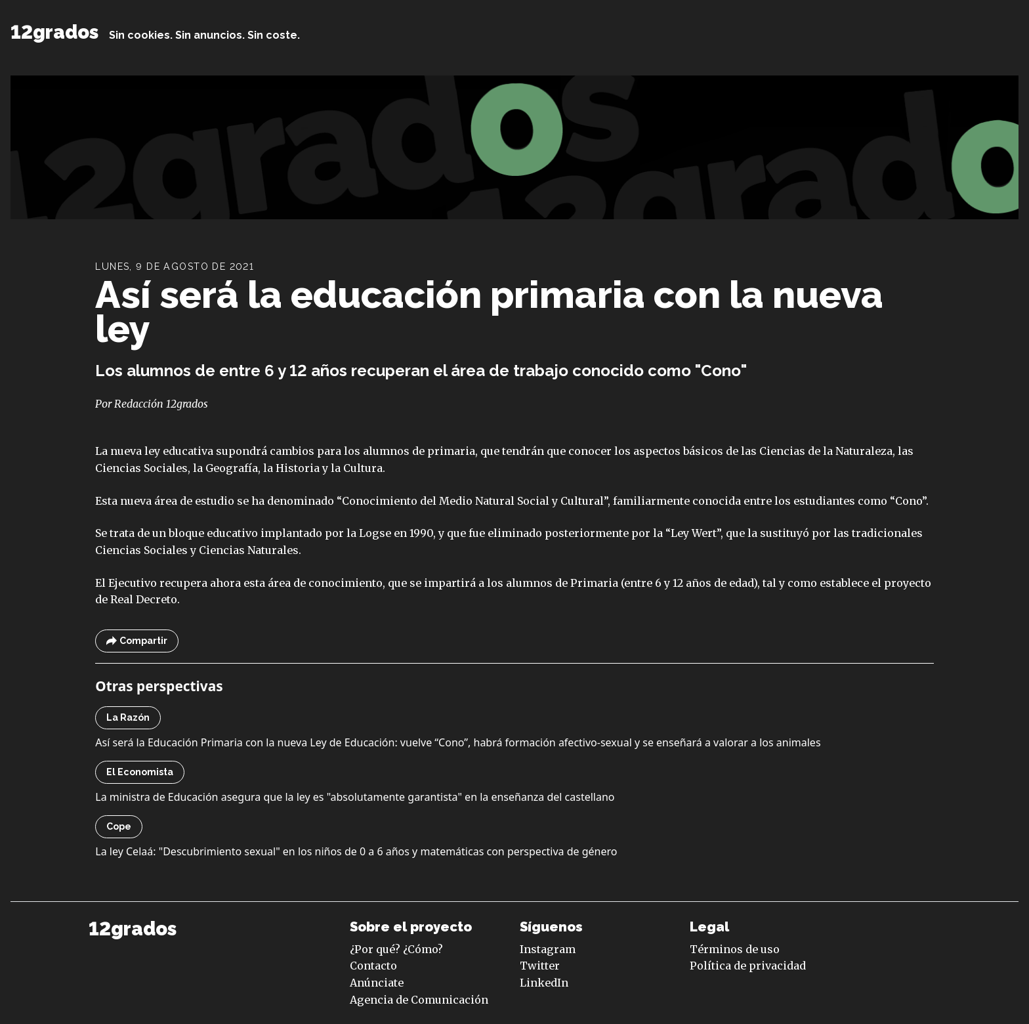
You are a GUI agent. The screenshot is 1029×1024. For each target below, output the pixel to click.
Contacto (373, 965)
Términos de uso (735, 949)
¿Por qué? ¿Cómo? (396, 949)
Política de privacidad (748, 965)
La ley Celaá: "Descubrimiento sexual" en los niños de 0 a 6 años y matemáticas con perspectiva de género (356, 851)
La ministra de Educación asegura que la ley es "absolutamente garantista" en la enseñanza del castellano (354, 797)
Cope (118, 826)
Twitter (540, 965)
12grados (54, 32)
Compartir (136, 641)
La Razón (128, 717)
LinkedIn (544, 982)
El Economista (139, 772)
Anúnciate (377, 982)
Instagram (548, 949)
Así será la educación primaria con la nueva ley (489, 311)
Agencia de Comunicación (419, 999)
